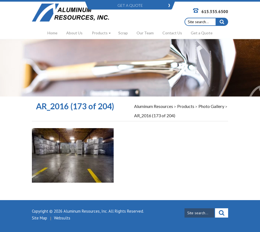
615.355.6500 (214, 11)
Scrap (123, 33)
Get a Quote (202, 33)
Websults (62, 218)
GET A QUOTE (130, 5)
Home (52, 33)
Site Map (39, 218)
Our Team (145, 33)
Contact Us (172, 33)
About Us (74, 33)
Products (100, 33)
